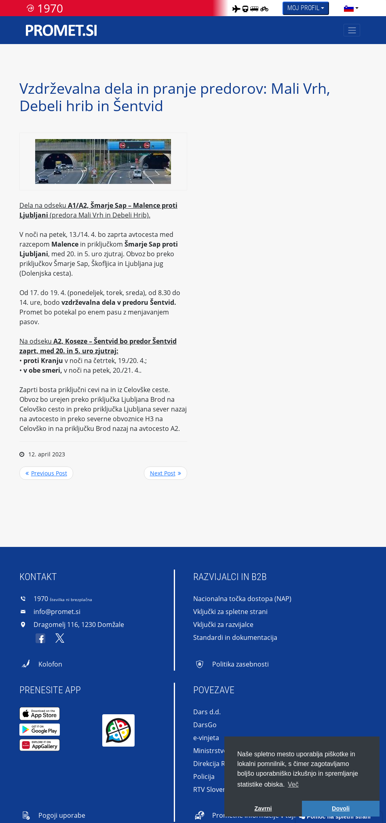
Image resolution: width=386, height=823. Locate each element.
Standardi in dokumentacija (235, 637)
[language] (349, 8)
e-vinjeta (206, 737)
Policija (204, 776)
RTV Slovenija (213, 789)
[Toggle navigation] (352, 30)
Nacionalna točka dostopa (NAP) (242, 598)
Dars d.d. (207, 711)
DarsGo (205, 724)
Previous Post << (46, 473)
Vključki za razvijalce (223, 624)
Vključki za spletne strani (230, 611)
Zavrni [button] (263, 808)
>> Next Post (165, 473)
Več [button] (293, 784)
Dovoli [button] (341, 808)
